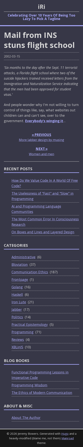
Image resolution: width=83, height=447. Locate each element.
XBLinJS (17, 347)
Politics (17, 317)
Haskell (17, 294)
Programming (23, 332)
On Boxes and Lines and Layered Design (43, 232)
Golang (17, 287)
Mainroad (67, 438)
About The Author (26, 417)
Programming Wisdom (29, 385)
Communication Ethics (30, 272)
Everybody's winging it (44, 120)
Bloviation (20, 264)
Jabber (17, 309)
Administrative (23, 257)
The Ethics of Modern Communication (42, 392)
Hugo (65, 433)
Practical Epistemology (30, 324)
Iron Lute (19, 302)
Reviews (18, 339)
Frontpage (20, 279)
